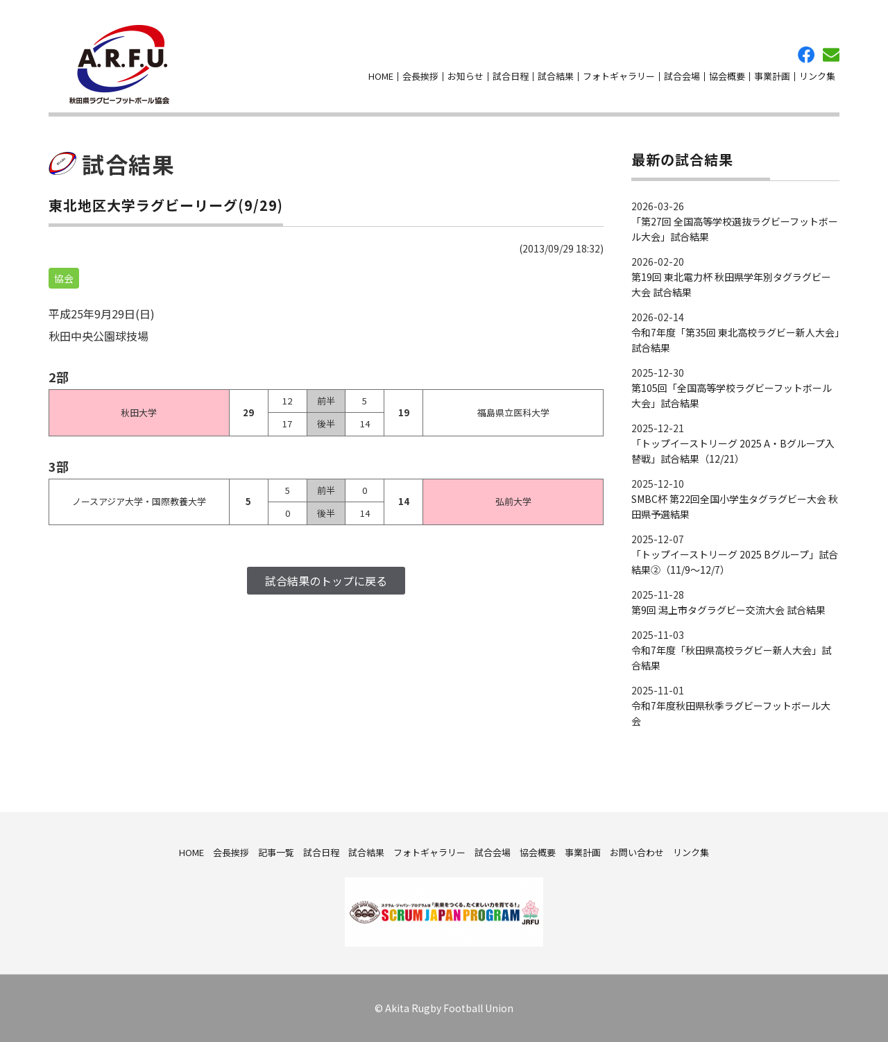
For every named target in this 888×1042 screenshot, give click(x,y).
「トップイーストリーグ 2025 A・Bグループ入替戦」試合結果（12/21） (733, 451)
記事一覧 (276, 851)
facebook (806, 54)
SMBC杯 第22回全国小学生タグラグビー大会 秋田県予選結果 (734, 506)
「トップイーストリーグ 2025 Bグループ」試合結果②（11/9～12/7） (734, 561)
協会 (64, 278)
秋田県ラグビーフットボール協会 (119, 64)
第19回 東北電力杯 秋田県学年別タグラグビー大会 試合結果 (731, 284)
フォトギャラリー (619, 76)
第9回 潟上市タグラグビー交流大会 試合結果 (728, 610)
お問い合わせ (831, 54)
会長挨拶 (420, 76)
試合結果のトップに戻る (326, 580)
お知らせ (465, 76)
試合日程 (511, 76)
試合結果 (556, 76)
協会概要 (727, 76)
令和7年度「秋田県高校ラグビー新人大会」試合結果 (731, 657)
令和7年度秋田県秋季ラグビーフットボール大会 (730, 713)
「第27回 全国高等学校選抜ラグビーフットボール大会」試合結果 (734, 229)
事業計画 (772, 76)
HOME (380, 76)
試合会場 (682, 76)
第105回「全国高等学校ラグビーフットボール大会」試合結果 (731, 395)
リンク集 (817, 76)
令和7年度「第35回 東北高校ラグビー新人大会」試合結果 (735, 340)
